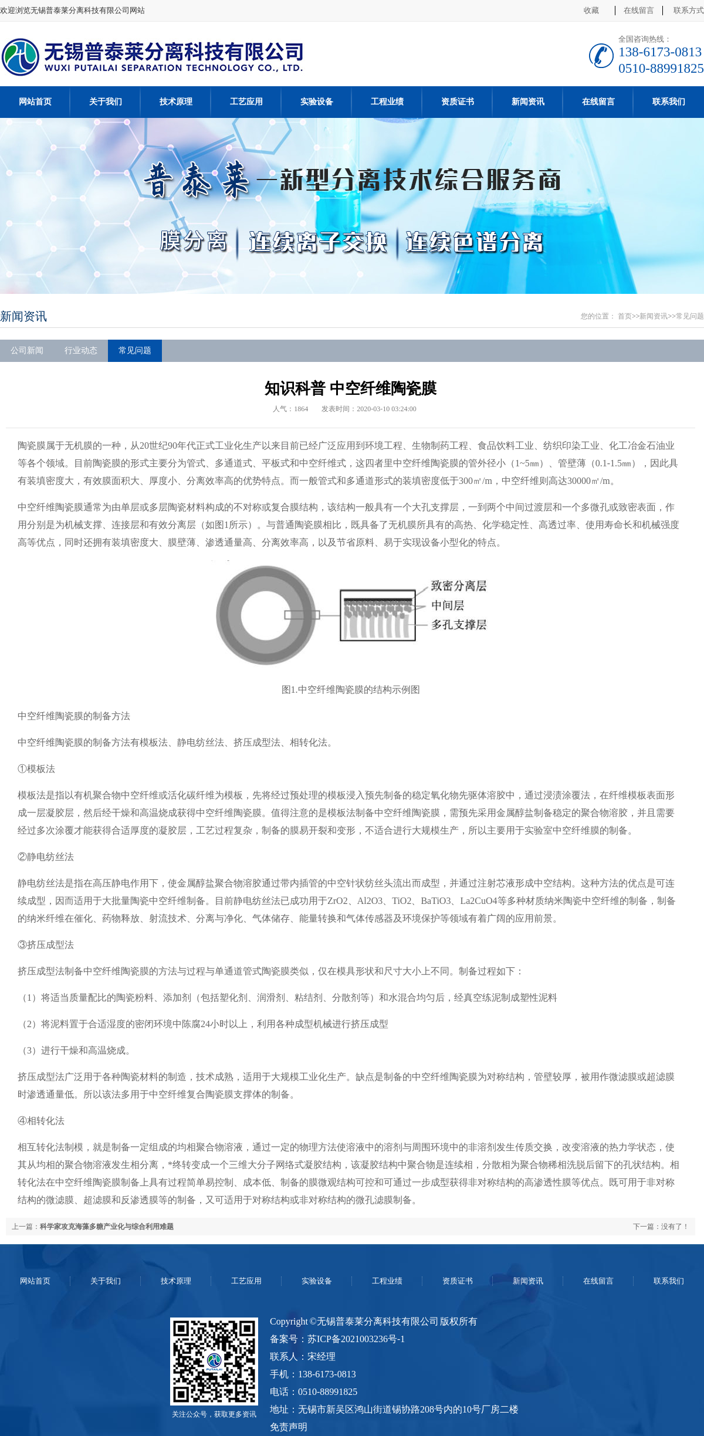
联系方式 (688, 10)
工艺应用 (246, 101)
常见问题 (690, 316)
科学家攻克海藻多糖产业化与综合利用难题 (107, 1226)
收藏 (591, 10)
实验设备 (316, 101)
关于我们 (105, 101)
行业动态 (81, 350)
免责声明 (288, 1427)
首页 (625, 316)
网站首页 (35, 101)
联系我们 (668, 101)
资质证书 (457, 101)
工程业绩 (387, 101)
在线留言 (639, 10)
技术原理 (176, 101)
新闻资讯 (528, 101)
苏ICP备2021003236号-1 (356, 1339)
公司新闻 (27, 350)
